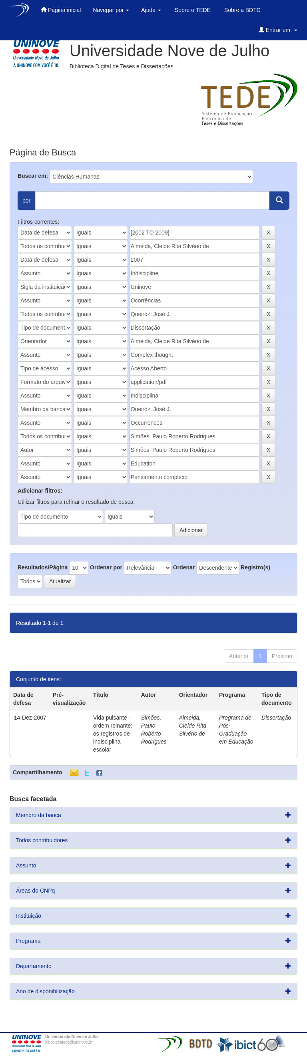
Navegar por (111, 10)
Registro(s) (255, 567)
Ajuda (151, 10)
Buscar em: (33, 176)
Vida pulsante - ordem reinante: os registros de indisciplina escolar (112, 733)
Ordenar (184, 567)
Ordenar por (106, 567)
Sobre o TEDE (192, 10)
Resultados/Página (43, 567)
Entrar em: (278, 29)
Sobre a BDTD (242, 10)
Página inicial (61, 9)
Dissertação (276, 717)
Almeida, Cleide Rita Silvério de (192, 725)
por (26, 200)
